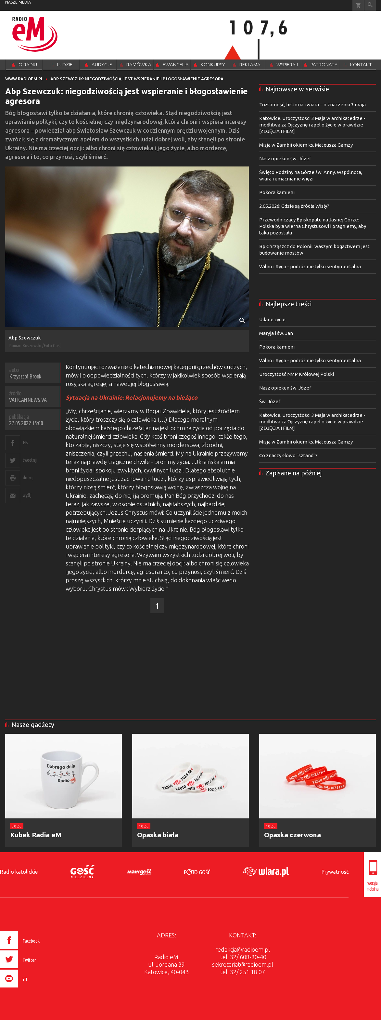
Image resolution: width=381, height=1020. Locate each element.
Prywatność (335, 872)
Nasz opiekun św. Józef (285, 158)
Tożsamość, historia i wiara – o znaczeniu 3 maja (312, 104)
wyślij (27, 495)
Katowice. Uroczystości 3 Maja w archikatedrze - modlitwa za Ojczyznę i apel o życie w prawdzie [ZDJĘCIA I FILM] (312, 124)
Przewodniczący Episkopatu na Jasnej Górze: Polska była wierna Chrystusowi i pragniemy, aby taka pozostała (312, 226)
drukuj (28, 477)
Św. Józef (269, 401)
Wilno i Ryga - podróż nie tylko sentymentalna (310, 266)
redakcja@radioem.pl (242, 949)
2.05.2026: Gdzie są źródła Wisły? (294, 206)
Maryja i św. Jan (276, 333)
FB (25, 442)
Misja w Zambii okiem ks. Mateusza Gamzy (306, 145)
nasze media (18, 2)
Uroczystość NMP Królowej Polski (296, 374)
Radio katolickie (19, 872)
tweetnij (29, 460)
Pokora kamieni (277, 192)
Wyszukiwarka (370, 5)
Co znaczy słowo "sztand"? (288, 455)
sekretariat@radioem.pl (242, 964)
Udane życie (272, 319)
